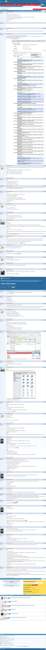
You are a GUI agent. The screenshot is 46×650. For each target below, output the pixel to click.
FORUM (42, 4)
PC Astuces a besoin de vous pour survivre (8, 280)
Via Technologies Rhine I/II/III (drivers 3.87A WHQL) (24, 76)
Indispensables (23, 36)
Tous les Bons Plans (43, 595)
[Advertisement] (23, 627)
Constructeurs (9, 36)
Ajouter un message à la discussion (39, 9)
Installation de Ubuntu (4, 636)
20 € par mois (13, 283)
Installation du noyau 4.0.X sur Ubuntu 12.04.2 (7, 635)
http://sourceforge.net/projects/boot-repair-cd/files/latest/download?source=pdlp (26, 474)
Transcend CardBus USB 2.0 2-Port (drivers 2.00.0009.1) (24, 162)
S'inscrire (40, 1)
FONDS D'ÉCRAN (34, 4)
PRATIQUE (8, 4)
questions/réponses (42, 41)
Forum (29, 36)
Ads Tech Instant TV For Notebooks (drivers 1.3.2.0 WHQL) (25, 59)
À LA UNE (4, 4)
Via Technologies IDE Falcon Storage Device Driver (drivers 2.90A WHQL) (26, 93)
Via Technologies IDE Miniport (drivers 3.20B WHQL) (24, 98)
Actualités (16, 36)
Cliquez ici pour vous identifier (11, 582)
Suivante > (43, 10)
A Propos (42, 36)
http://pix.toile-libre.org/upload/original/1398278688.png (13, 314)
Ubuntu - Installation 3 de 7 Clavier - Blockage (7, 644)
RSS (39, 36)
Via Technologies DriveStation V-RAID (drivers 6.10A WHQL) (25, 108)
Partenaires (37, 36)
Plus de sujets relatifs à (23, 646)
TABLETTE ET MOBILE (21, 4)
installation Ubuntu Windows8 (5, 637)
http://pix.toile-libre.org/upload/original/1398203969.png (13, 247)
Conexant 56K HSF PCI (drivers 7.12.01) (22, 83)
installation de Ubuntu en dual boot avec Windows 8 (8, 638)
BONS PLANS (27, 4)
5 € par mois (3, 283)
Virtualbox (19, 544)
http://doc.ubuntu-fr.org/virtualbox (32, 544)
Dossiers (19, 36)
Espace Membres (33, 36)
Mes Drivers (13, 36)
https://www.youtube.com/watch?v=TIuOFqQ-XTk (15, 172)
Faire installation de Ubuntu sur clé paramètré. (7, 645)
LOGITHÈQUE (13, 4)
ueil (6, 36)
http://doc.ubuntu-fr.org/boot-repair (10, 498)
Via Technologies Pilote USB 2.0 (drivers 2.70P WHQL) (24, 157)
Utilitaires (26, 36)
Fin (25, 10)
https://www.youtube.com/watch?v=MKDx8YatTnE (15, 173)
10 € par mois (8, 283)
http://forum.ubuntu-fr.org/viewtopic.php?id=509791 (29, 529)
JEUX (39, 4)
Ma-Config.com (33, 40)
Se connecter (44, 1)
